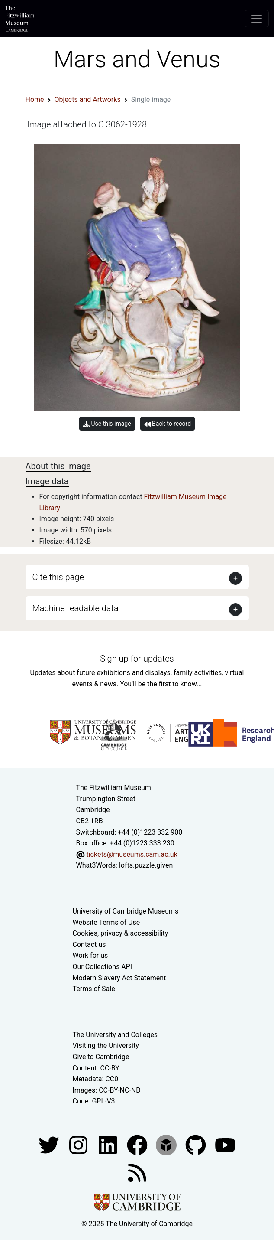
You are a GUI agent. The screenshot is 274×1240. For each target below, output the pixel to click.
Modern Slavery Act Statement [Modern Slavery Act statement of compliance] (119, 978)
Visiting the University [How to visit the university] (106, 1045)
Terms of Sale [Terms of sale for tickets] (94, 989)
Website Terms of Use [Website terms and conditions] (106, 922)
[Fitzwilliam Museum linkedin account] (138, 1144)
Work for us (90, 955)
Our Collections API (102, 967)
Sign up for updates (137, 658)
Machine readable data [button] (75, 608)
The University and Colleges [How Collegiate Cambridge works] (115, 1035)
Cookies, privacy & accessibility (120, 933)
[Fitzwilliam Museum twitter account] (49, 1144)
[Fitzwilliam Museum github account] (196, 1144)
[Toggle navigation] (257, 18)
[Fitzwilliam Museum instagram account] (79, 1144)
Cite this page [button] (58, 577)
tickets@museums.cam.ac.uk (131, 854)
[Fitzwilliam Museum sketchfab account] (167, 1144)
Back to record (167, 423)
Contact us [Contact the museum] (89, 944)
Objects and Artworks (88, 99)
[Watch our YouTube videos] (225, 1144)
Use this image (107, 423)
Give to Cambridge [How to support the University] (101, 1057)
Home (35, 99)
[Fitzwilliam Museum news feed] (137, 1172)
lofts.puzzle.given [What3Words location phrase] (146, 865)
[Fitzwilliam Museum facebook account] (108, 1144)
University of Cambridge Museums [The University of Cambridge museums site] (126, 911)
